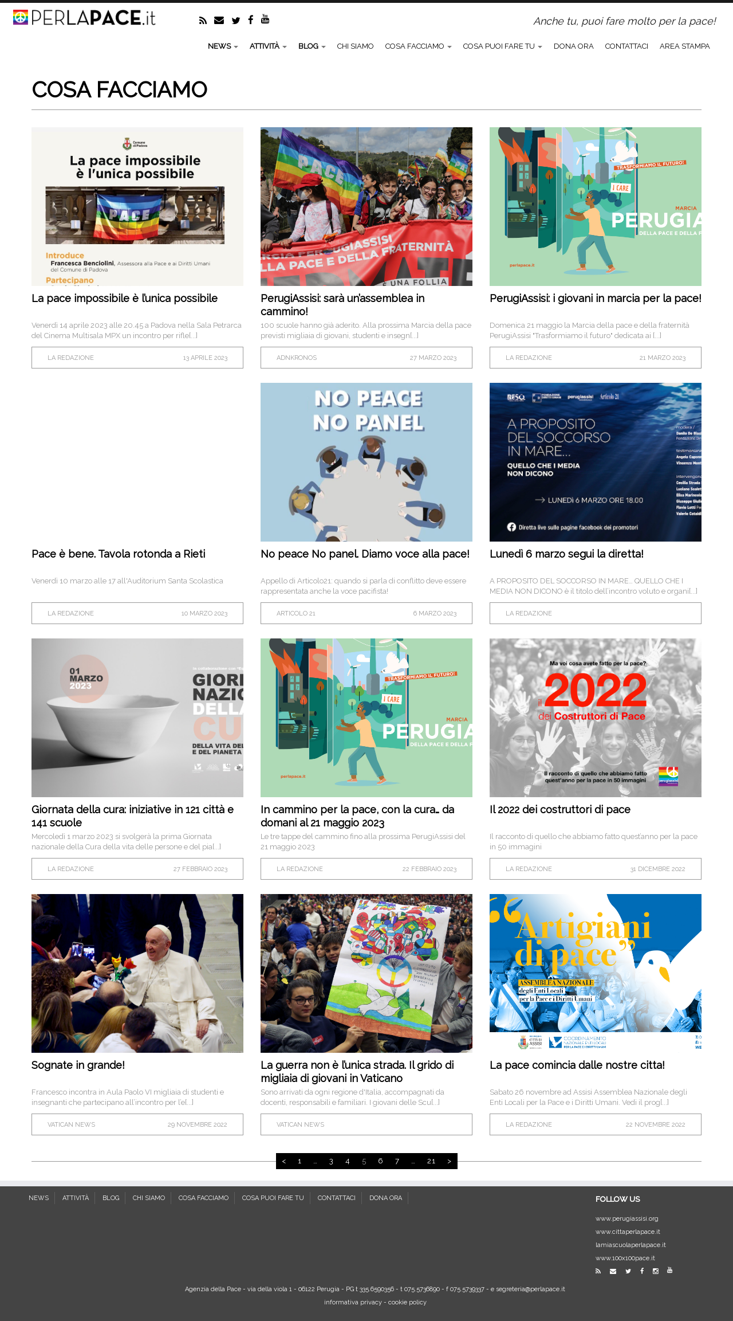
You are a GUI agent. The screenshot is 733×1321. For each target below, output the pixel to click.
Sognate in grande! (78, 1065)
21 (431, 1161)
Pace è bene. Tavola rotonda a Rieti (118, 554)
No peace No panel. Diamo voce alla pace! (365, 554)
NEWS (223, 46)
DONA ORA (574, 46)
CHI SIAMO (355, 46)
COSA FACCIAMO (418, 46)
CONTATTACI (626, 46)
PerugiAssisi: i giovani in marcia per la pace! (596, 298)
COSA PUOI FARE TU (502, 46)
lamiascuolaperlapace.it (631, 1245)
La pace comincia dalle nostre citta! (577, 1065)
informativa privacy (353, 1302)
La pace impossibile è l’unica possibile (124, 298)
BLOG (312, 46)
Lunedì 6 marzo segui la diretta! (567, 554)
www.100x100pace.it (625, 1258)
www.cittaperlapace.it (628, 1232)
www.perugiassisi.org (627, 1218)
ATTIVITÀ (268, 46)
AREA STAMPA (685, 46)
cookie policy (407, 1302)
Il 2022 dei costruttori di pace (560, 809)
